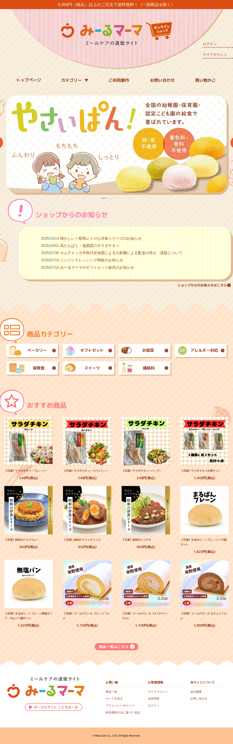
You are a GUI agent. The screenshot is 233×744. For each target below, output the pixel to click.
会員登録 (153, 698)
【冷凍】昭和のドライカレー (21, 540)
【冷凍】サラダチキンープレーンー (25, 471)
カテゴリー (71, 80)
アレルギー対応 (200, 350)
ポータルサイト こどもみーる (53, 706)
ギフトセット (88, 350)
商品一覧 (111, 691)
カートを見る (114, 698)
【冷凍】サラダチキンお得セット (200, 471)
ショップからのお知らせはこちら (204, 285)
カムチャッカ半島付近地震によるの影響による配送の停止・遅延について (121, 253)
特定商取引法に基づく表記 (123, 712)
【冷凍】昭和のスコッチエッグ (81, 540)
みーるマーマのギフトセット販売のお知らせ (97, 267)
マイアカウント (215, 55)
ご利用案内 (118, 80)
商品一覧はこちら (117, 646)
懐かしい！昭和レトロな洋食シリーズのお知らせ (101, 238)
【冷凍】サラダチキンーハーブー (142, 471)
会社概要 (196, 691)
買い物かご (205, 80)
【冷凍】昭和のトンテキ (136, 540)
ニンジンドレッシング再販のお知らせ (91, 260)
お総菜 (144, 350)
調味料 (144, 368)
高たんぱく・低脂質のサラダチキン (89, 246)
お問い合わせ (162, 80)
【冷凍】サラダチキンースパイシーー (85, 471)
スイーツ (88, 368)
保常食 (32, 368)
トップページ (28, 80)
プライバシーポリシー (120, 705)
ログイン (210, 44)
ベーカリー (32, 350)
